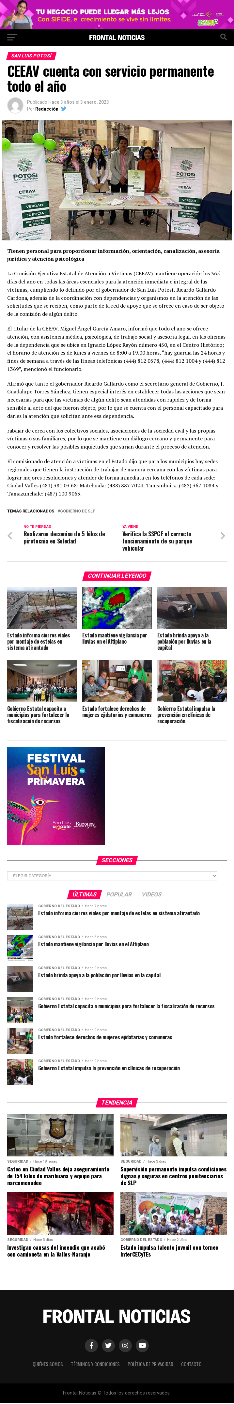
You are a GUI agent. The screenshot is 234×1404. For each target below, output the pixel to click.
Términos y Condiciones (95, 1365)
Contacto (191, 1365)
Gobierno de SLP (77, 511)
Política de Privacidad (150, 1365)
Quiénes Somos (48, 1365)
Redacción (46, 109)
